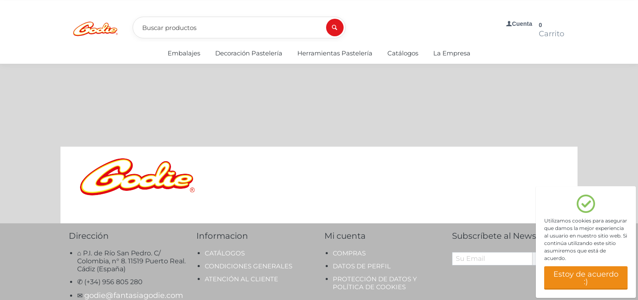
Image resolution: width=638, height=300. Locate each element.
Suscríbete (555, 176)
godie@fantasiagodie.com (133, 212)
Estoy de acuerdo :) (585, 278)
